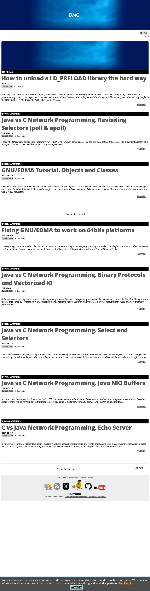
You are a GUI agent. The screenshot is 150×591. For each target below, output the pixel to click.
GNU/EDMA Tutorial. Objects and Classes (59, 170)
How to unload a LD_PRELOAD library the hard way (73, 78)
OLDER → (140, 468)
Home (58, 477)
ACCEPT (76, 587)
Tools (64, 477)
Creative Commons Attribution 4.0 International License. (85, 497)
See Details (126, 583)
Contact (91, 477)
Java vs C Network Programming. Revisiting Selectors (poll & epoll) (63, 124)
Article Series (74, 477)
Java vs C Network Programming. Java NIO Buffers (73, 383)
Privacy (83, 477)
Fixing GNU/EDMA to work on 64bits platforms (67, 230)
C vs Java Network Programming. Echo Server (66, 427)
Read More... (141, 105)
